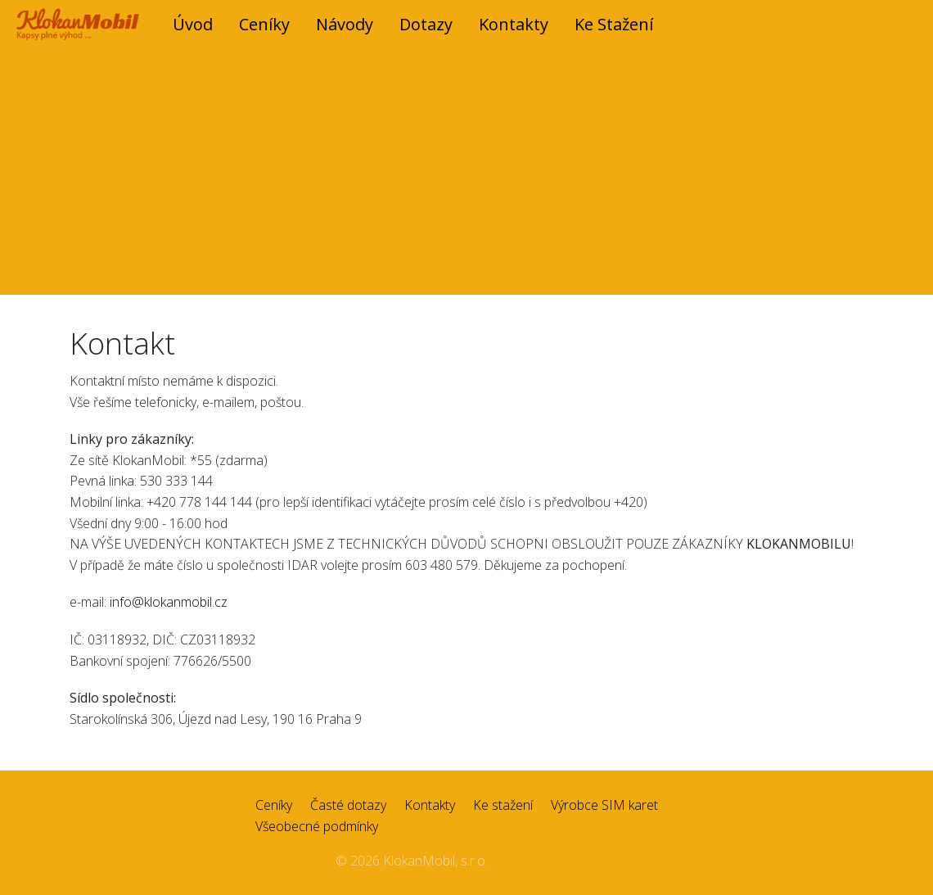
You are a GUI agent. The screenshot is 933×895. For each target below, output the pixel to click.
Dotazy (426, 24)
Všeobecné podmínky (316, 826)
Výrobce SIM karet (604, 805)
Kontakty (513, 24)
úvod (193, 24)
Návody (344, 24)
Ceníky (264, 24)
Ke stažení (614, 24)
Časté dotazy (348, 805)
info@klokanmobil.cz (169, 602)
